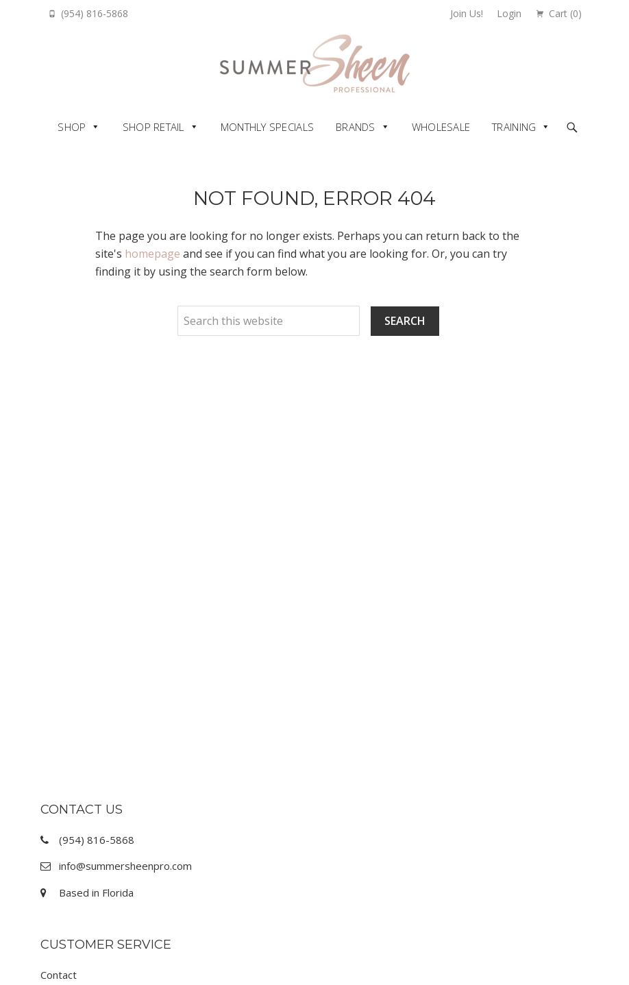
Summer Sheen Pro (315, 63)
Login (509, 13)
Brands (355, 127)
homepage (152, 253)
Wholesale (441, 127)
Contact (58, 975)
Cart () (565, 13)
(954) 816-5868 (94, 13)
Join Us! (466, 13)
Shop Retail (153, 127)
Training (514, 127)
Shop (72, 127)
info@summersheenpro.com (125, 866)
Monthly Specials (267, 127)
